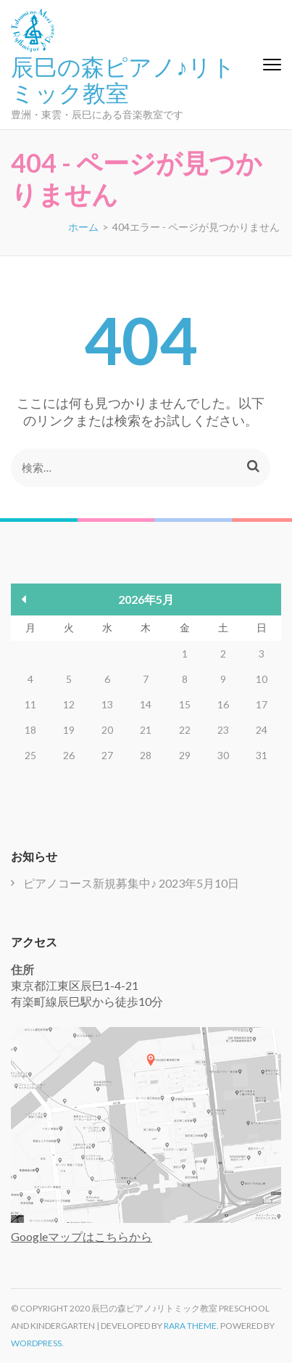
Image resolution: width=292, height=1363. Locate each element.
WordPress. (37, 1343)
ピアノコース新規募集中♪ (90, 883)
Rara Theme (190, 1325)
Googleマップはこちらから (81, 1236)
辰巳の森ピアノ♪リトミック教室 (123, 78)
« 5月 (24, 599)
